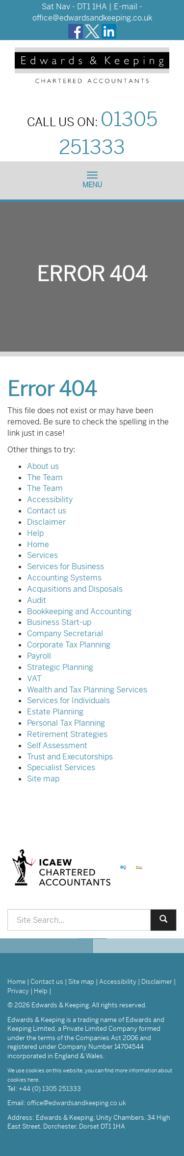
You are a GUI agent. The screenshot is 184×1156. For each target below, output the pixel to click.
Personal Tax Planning (66, 723)
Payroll (39, 656)
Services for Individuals (68, 700)
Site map (43, 779)
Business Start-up (59, 622)
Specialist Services (61, 767)
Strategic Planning (60, 667)
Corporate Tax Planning (68, 645)
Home (38, 544)
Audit (36, 600)
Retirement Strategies (67, 734)
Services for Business (65, 566)
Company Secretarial (65, 633)
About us (43, 466)
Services (42, 555)
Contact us (46, 511)
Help (35, 533)
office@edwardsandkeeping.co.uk (92, 18)
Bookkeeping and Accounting (79, 611)
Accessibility (50, 499)
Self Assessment (57, 745)
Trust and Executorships (70, 757)
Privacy (18, 991)
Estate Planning (55, 712)
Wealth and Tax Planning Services (87, 690)
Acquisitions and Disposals (75, 589)
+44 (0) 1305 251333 (50, 1089)
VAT (34, 678)
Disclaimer (46, 522)
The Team (45, 477)
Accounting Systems (64, 578)
